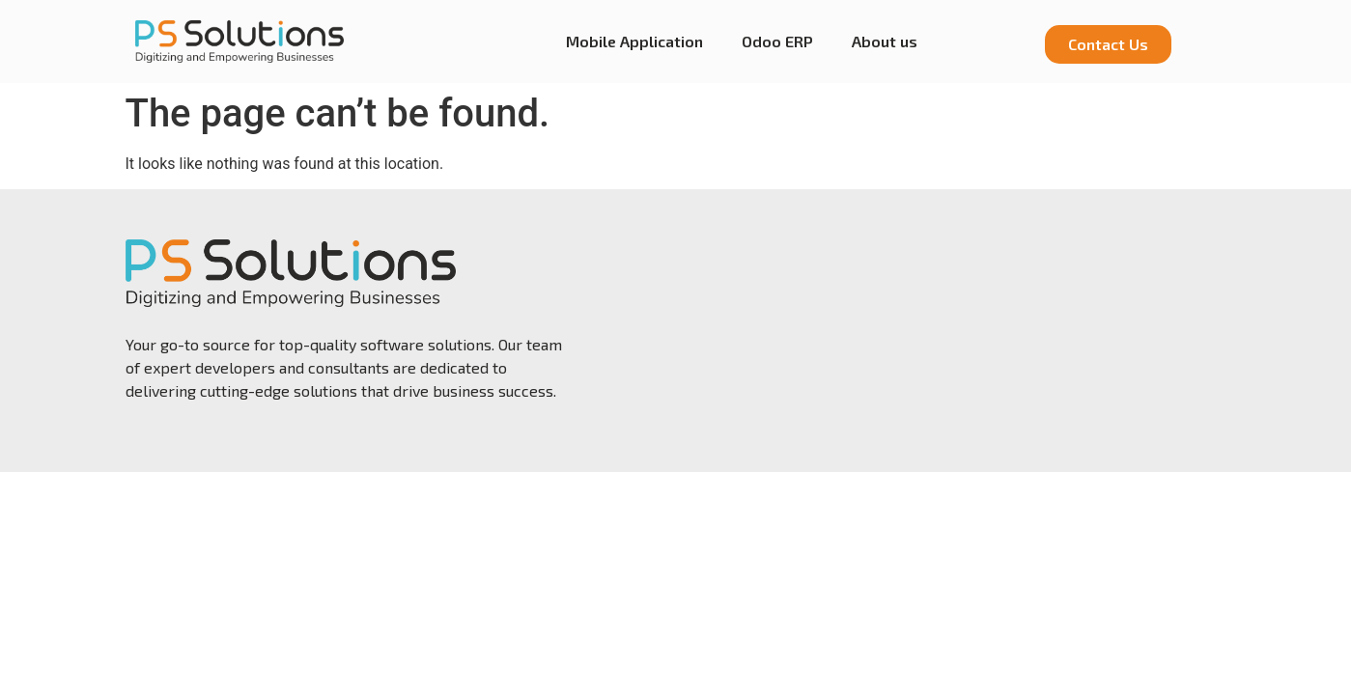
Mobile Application (634, 41)
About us (884, 41)
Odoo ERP (777, 41)
